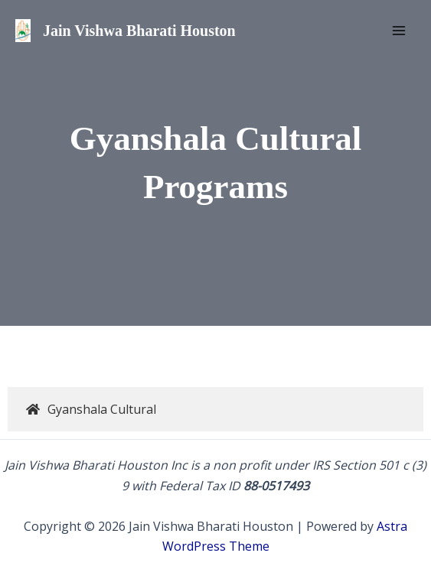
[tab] (215, 409)
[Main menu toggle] (399, 30)
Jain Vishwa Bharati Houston (139, 30)
